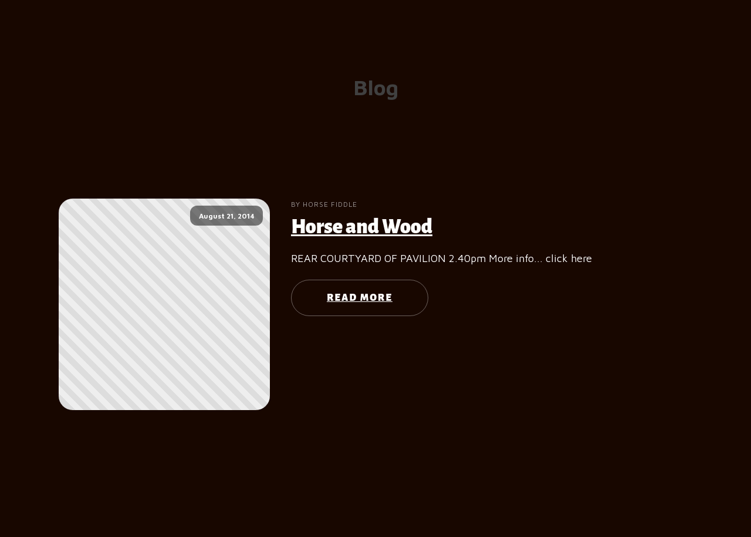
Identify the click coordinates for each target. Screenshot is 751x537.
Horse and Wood (361, 226)
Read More (360, 298)
